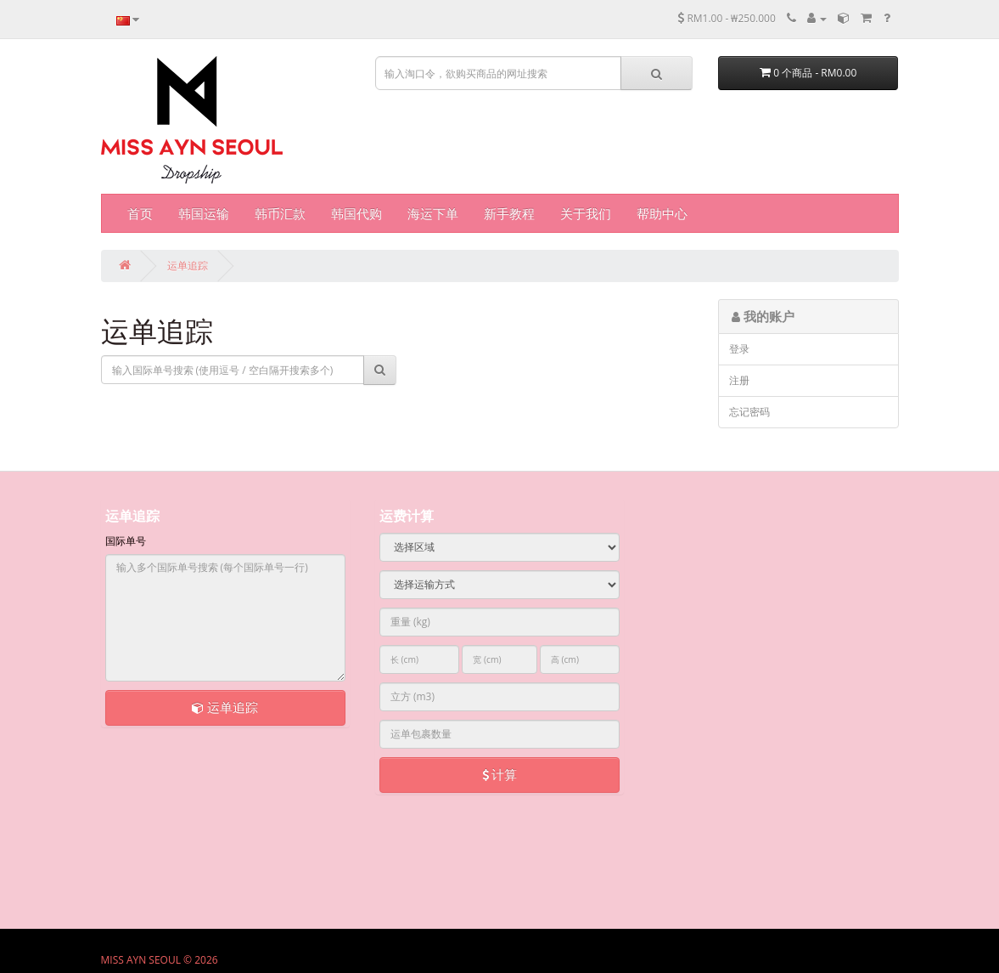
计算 (500, 774)
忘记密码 (749, 411)
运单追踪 (187, 265)
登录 (739, 349)
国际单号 (125, 541)
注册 (739, 380)
